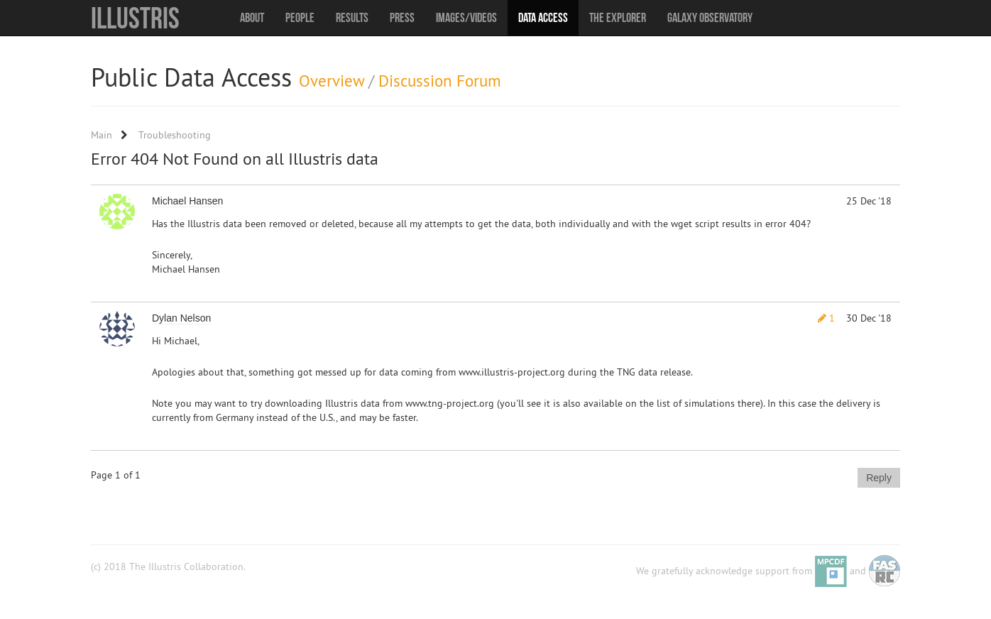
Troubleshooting (174, 134)
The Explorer (617, 18)
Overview (331, 80)
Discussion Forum (439, 80)
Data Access (543, 18)
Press (402, 18)
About (252, 18)
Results (352, 18)
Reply (879, 477)
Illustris (135, 17)
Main (101, 134)
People (299, 18)
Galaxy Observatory (709, 18)
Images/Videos (466, 18)
